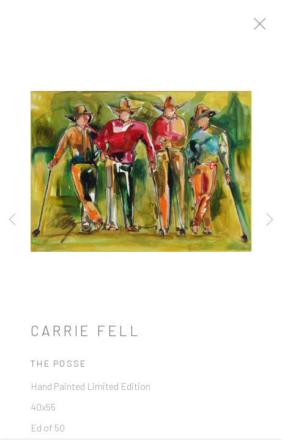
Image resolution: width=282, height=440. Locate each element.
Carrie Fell (86, 334)
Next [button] (270, 220)
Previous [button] (12, 220)
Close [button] (269, 27)
